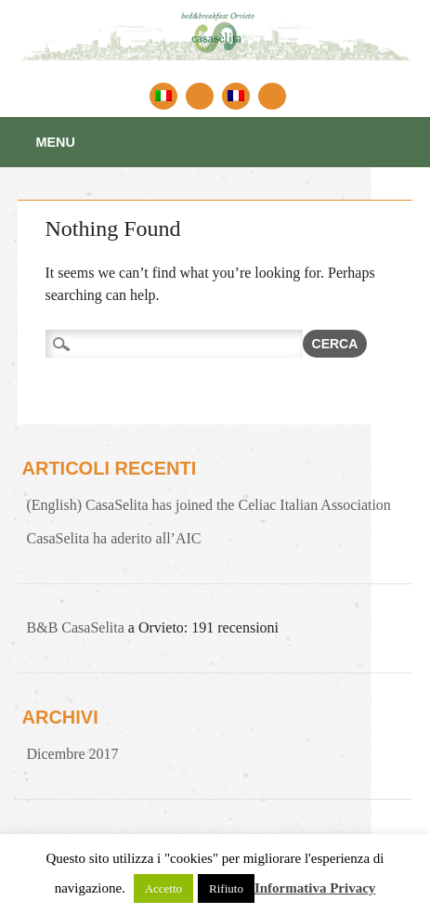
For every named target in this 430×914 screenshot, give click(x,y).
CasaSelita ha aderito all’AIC (114, 538)
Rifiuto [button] (226, 888)
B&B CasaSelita (75, 627)
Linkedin (272, 96)
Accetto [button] (163, 888)
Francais (236, 96)
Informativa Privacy (314, 888)
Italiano (163, 96)
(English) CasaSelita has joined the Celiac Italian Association (209, 505)
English (200, 96)
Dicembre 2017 (73, 754)
